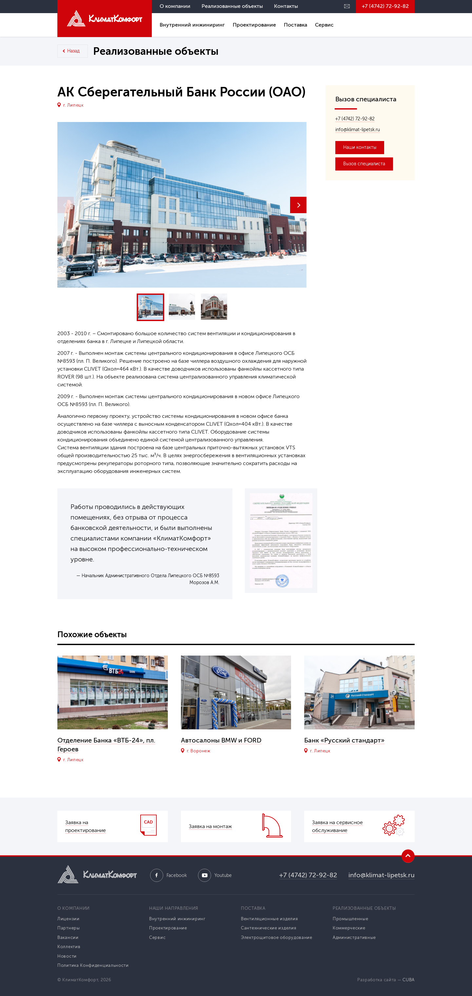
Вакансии (68, 937)
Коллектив (68, 946)
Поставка (295, 25)
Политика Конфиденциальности (93, 965)
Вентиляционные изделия (269, 918)
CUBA (409, 979)
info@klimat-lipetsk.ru (357, 129)
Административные (354, 937)
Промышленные (350, 918)
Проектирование (254, 25)
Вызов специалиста (364, 164)
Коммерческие (349, 927)
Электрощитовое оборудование (276, 937)
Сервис (324, 25)
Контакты (286, 6)
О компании (175, 6)
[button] (298, 205)
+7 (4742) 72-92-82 (385, 6)
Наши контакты (359, 147)
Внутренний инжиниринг (192, 25)
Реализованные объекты (232, 6)
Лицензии (68, 918)
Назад (73, 51)
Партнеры (68, 927)
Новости (67, 956)
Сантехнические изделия (268, 927)
